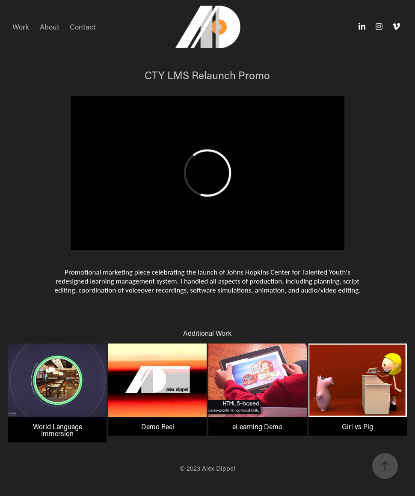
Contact (83, 26)
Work (20, 26)
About (49, 26)
